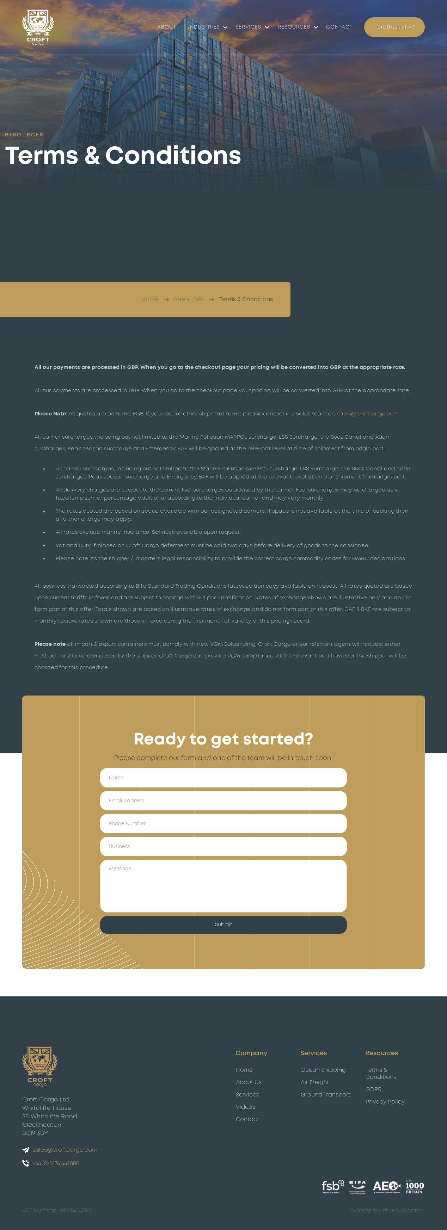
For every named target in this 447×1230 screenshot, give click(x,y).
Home (149, 299)
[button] (206, 27)
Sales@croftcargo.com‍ (367, 413)
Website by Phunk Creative (387, 1210)
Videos (245, 1107)
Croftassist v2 (395, 27)
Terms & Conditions (246, 299)
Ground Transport (325, 1095)
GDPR (373, 1089)
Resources (188, 299)
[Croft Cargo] (38, 27)
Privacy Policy (385, 1102)
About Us (249, 1082)
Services (248, 27)
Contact (247, 1119)
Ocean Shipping (323, 1070)
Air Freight (315, 1082)
